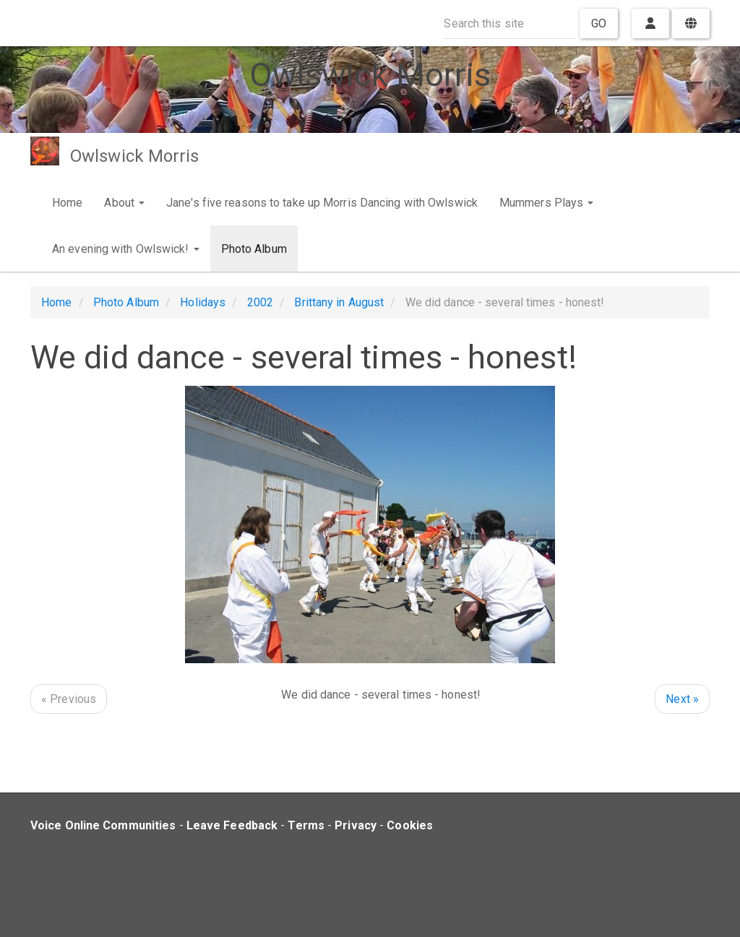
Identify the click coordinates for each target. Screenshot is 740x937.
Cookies (410, 825)
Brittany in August (339, 302)
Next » (682, 699)
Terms (306, 825)
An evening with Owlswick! (125, 249)
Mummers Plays (546, 203)
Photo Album (254, 249)
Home (67, 203)
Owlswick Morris (134, 156)
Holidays (202, 302)
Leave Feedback (232, 825)
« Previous (68, 699)
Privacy (356, 825)
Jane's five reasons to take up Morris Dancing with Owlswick (322, 203)
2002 (260, 302)
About (124, 203)
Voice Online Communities (103, 825)
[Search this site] (510, 23)
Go (598, 23)
